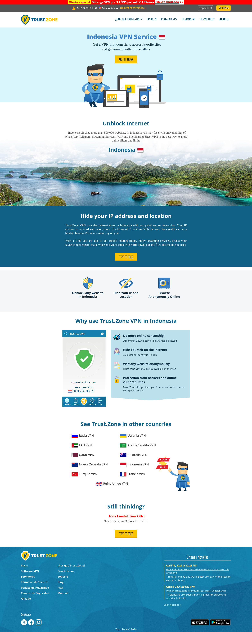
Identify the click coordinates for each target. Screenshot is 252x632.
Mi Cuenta (223, 8)
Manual (63, 593)
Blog (60, 582)
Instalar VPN (169, 19)
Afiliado (26, 598)
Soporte (224, 19)
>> (169, 2)
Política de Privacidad (35, 587)
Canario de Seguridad (35, 593)
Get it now (126, 59)
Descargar (188, 19)
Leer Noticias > (172, 604)
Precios (152, 19)
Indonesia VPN (134, 464)
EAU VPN (82, 445)
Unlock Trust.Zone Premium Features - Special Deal (196, 590)
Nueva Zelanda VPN (90, 464)
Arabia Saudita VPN (138, 445)
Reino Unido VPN (112, 484)
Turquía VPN (84, 474)
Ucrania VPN (133, 435)
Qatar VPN (83, 455)
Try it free (126, 257)
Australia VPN (134, 455)
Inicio (24, 565)
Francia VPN (132, 474)
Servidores (207, 19)
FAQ (60, 587)
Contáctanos (66, 571)
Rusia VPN (83, 435)
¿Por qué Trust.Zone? (128, 19)
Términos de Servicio (34, 582)
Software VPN (30, 571)
